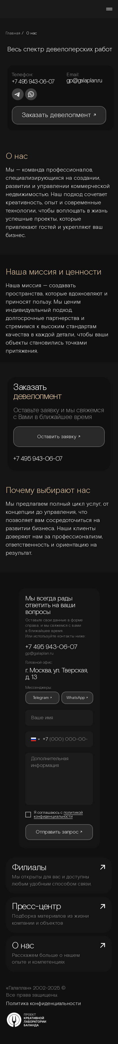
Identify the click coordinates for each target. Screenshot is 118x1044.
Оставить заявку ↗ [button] (59, 436)
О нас (31, 33)
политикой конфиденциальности (58, 815)
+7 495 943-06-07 (33, 82)
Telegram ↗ (42, 698)
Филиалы (29, 867)
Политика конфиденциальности (43, 1003)
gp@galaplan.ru (84, 81)
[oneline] (59, 718)
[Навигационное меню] (109, 9)
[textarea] (59, 779)
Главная (13, 33)
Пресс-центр (36, 906)
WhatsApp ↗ (77, 698)
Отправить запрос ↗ (59, 832)
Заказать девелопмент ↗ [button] (59, 115)
